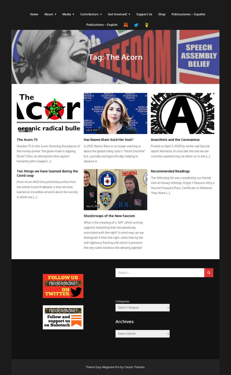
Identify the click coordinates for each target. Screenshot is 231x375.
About (48, 14)
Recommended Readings (170, 171)
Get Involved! (117, 14)
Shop (161, 14)
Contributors (89, 14)
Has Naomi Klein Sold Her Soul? (108, 140)
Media (66, 14)
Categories (123, 301)
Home (34, 14)
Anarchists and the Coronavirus (175, 140)
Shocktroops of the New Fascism (109, 216)
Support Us (144, 14)
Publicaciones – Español (188, 14)
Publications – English (101, 24)
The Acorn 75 (27, 140)
